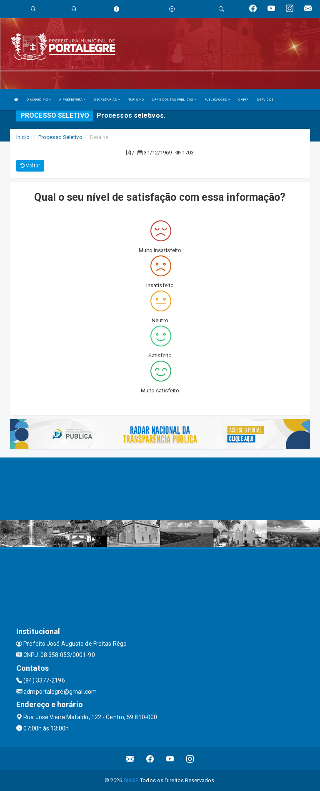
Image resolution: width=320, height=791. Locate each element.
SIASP (131, 780)
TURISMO (136, 99)
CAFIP (243, 99)
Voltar (30, 166)
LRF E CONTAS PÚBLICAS (174, 99)
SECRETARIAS (107, 99)
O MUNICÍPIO (39, 99)
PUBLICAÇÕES (217, 99)
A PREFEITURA (72, 99)
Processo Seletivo (60, 137)
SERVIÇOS (265, 99)
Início (23, 137)
